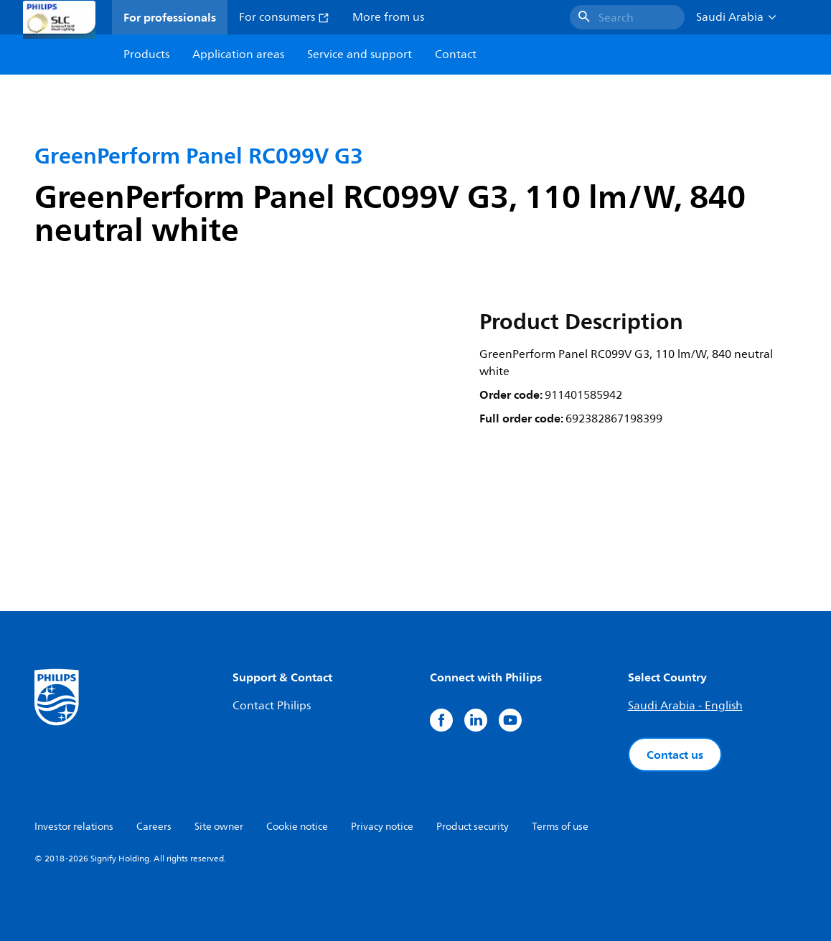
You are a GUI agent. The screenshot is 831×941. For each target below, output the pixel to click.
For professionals (169, 17)
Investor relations (73, 826)
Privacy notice (382, 826)
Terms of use (560, 826)
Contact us (675, 754)
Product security (472, 826)
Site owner (218, 826)
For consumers (284, 17)
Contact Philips (272, 705)
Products (146, 54)
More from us (388, 17)
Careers (154, 826)
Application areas (238, 54)
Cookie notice (297, 826)
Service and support (359, 54)
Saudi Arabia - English (685, 705)
